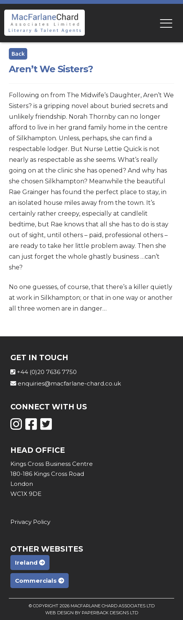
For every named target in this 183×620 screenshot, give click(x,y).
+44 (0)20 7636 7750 (47, 372)
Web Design (59, 612)
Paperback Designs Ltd (110, 612)
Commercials (39, 580)
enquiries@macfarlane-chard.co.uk (69, 383)
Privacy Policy (30, 521)
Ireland (30, 562)
